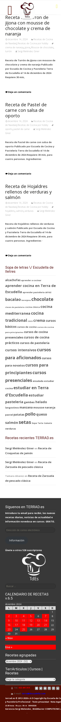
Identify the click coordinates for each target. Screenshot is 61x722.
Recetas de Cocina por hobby (33, 43)
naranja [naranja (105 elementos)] (50, 407)
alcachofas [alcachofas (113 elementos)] (12, 280)
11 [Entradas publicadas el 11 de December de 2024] (23, 620)
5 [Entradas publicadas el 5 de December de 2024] (31, 616)
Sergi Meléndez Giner (28, 51)
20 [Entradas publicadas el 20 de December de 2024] (38, 625)
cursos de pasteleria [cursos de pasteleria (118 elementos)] (34, 343)
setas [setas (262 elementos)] (25, 422)
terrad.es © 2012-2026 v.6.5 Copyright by (26, 698)
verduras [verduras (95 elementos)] (10, 428)
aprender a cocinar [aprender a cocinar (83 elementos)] (31, 280)
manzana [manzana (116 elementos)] (26, 407)
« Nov (9, 638)
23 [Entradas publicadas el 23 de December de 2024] (8, 629)
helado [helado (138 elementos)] (41, 402)
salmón (20, 210)
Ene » (8, 647)
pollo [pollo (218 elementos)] (30, 414)
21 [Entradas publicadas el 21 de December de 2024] (45, 625)
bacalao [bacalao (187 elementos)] (13, 299)
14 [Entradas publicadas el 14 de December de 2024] (45, 620)
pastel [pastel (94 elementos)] (9, 414)
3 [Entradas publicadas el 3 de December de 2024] (16, 616)
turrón (8, 51)
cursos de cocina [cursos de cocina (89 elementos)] (27, 326)
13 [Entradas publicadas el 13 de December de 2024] (38, 620)
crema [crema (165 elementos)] (39, 320)
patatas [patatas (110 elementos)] (19, 414)
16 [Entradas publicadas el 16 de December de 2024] (8, 625)
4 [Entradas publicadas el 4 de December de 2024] (23, 616)
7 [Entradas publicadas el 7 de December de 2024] (45, 616)
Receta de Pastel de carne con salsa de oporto (26, 110)
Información (16, 540)
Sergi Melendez (23, 709)
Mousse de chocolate (42, 47)
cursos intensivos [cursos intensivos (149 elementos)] (20, 350)
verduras (29, 210)
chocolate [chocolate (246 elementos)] (42, 299)
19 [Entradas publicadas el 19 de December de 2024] (30, 625)
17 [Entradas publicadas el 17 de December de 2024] (16, 625)
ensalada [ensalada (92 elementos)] (38, 381)
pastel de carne (22, 129)
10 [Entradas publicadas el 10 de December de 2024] (16, 620)
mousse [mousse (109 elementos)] (38, 407)
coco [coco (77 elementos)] (30, 321)
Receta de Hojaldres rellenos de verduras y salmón (28, 191)
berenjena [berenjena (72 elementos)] (26, 300)
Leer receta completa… (20, 84)
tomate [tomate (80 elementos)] (48, 423)
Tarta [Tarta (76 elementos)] (40, 423)
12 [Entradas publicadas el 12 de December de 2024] (30, 620)
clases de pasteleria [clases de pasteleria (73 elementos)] (15, 307)
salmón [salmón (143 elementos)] (11, 422)
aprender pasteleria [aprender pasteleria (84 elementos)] (34, 292)
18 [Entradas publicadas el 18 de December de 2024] (23, 625)
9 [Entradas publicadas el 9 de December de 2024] (9, 620)
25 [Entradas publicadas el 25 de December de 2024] (23, 629)
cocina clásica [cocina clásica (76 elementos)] (32, 307)
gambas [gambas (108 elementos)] (29, 402)
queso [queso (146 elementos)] (41, 414)
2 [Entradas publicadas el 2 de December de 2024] (9, 616)
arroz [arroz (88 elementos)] (48, 292)
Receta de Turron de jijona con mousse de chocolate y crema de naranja (27, 25)
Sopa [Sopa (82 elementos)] (34, 423)
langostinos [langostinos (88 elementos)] (12, 407)
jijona (27, 47)
